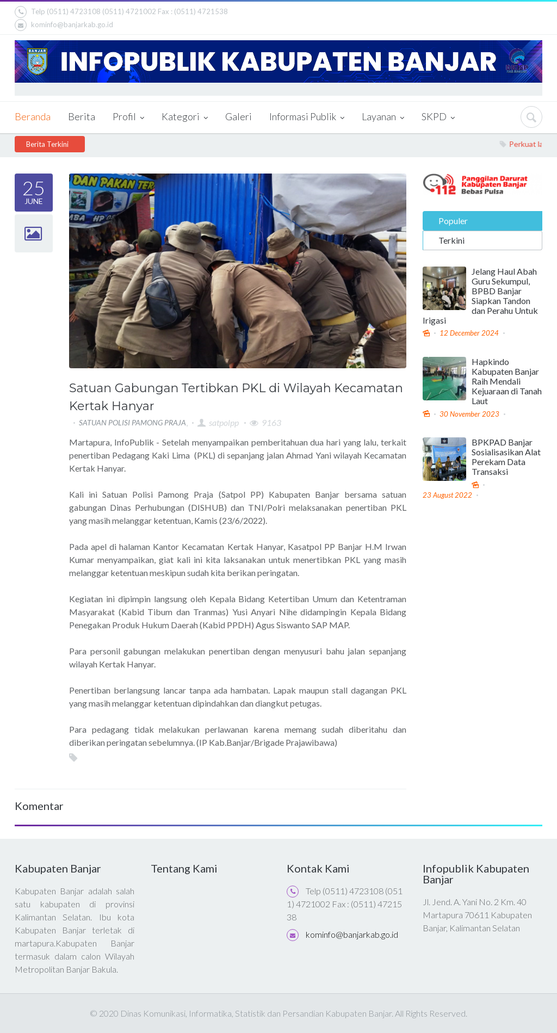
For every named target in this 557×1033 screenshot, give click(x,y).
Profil (128, 117)
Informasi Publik (306, 117)
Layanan (383, 117)
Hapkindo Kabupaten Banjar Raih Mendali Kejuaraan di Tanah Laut (507, 380)
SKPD (438, 117)
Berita (81, 116)
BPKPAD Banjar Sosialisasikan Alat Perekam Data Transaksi (506, 457)
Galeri (238, 116)
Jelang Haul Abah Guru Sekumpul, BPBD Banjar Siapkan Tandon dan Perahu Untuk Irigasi (480, 295)
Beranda (33, 116)
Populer (453, 220)
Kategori (185, 117)
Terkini (451, 239)
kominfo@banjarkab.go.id (64, 25)
